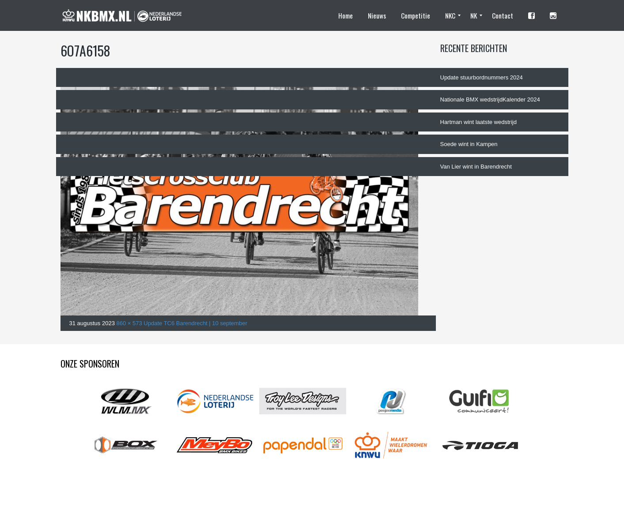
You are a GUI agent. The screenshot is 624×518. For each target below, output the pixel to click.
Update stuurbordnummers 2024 (481, 77)
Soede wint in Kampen (469, 144)
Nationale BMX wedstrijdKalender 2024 (490, 99)
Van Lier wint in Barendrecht (476, 166)
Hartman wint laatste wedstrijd (478, 122)
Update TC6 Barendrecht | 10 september (195, 323)
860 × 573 (129, 323)
